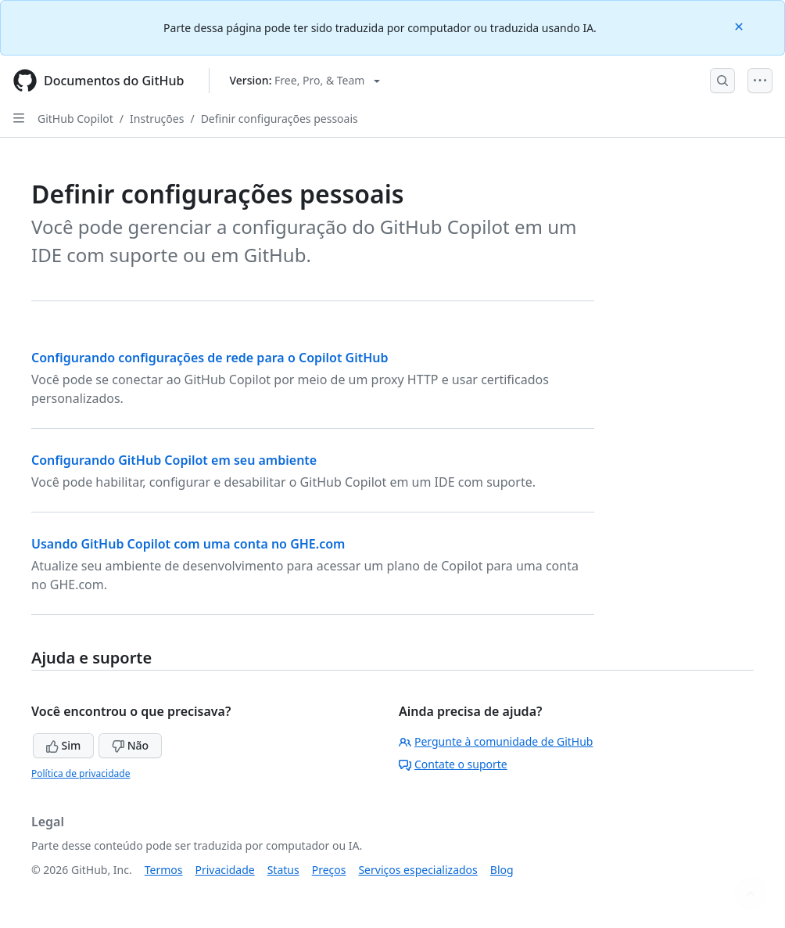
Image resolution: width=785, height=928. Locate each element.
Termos (164, 869)
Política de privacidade (80, 773)
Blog (502, 869)
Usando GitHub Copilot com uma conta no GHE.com (188, 543)
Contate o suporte (453, 764)
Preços (329, 869)
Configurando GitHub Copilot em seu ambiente (174, 460)
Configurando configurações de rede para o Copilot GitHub (210, 357)
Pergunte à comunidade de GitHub (496, 741)
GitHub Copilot (75, 118)
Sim (63, 745)
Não (130, 745)
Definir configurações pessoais (279, 118)
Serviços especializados (417, 869)
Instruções (157, 118)
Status (283, 869)
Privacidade (225, 869)
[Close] (740, 25)
